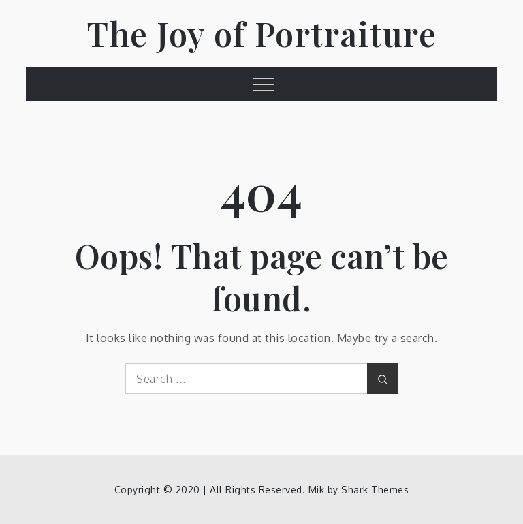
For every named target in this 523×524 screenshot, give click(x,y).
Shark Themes (375, 489)
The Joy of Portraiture (261, 33)
